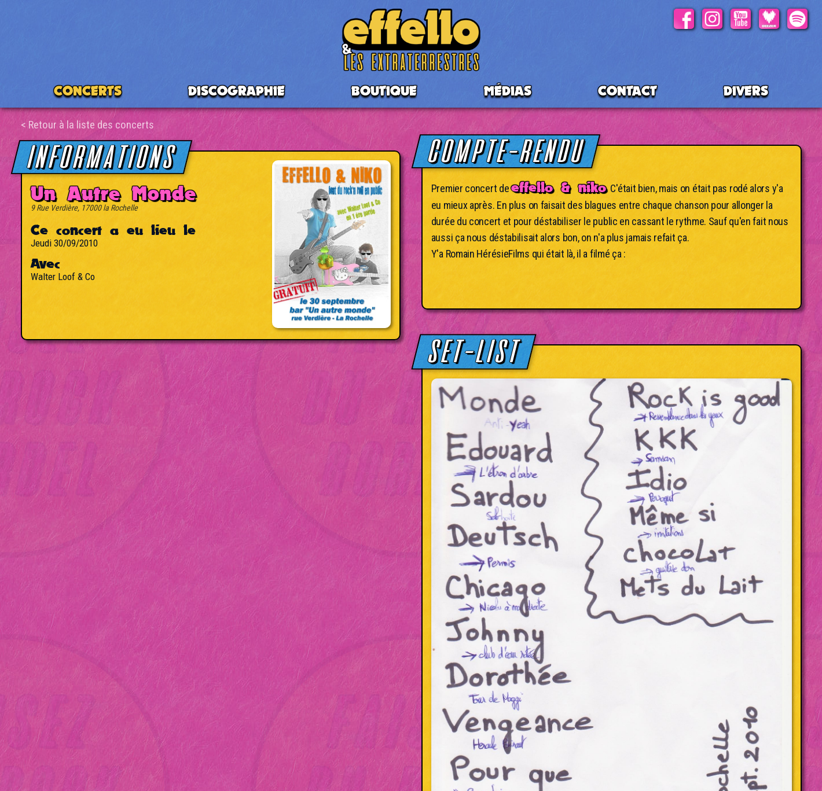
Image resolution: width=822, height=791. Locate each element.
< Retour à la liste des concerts (87, 124)
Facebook (684, 19)
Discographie (236, 90)
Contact (627, 90)
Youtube (741, 19)
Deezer (769, 19)
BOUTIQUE (384, 90)
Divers (746, 90)
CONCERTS (88, 90)
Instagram (712, 19)
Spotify (797, 19)
